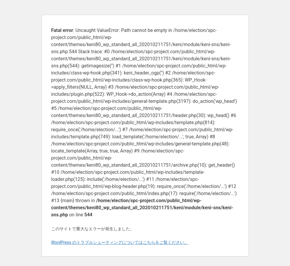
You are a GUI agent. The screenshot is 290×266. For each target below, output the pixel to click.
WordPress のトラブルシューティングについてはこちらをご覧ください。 (120, 242)
